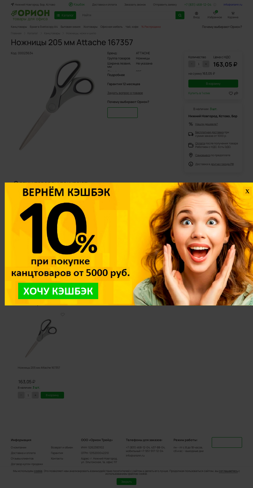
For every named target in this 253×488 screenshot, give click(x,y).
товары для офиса (30, 18)
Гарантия (57, 453)
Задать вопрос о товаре (125, 93)
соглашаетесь (228, 471)
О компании (18, 447)
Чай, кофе (132, 27)
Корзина (233, 17)
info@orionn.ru (233, 4)
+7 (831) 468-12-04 (197, 4)
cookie (38, 471)
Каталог (32, 33)
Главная (16, 33)
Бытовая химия (70, 27)
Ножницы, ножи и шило (81, 33)
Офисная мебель (111, 27)
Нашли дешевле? (206, 124)
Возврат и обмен (62, 447)
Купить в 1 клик (199, 93)
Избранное (215, 14)
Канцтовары (19, 27)
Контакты (57, 458)
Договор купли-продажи (27, 464)
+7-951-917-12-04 (152, 451)
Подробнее (116, 75)
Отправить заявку (165, 4)
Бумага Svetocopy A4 (44, 27)
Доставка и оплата (104, 4)
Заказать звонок (135, 4)
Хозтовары (90, 27)
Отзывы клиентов (22, 458)
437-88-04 (158, 447)
